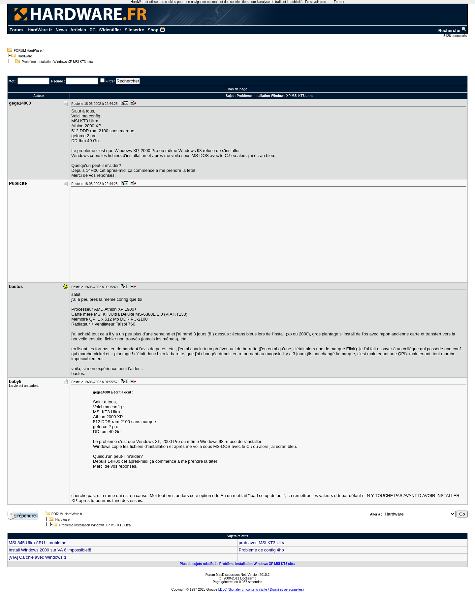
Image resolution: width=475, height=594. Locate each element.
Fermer (339, 2)
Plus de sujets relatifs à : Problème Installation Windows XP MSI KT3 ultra (237, 564)
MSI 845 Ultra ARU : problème (37, 542)
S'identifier (110, 29)
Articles (78, 29)
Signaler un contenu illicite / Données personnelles (265, 589)
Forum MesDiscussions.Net (226, 575)
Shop (157, 29)
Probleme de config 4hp (261, 549)
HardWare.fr (40, 29)
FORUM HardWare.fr (29, 50)
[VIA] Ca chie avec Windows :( (37, 557)
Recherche (452, 30)
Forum (16, 29)
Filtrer (110, 81)
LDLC (222, 589)
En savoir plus (315, 2)
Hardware (25, 56)
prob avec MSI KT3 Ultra (261, 542)
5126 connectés (455, 36)
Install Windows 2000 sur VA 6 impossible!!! (50, 549)
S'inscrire (134, 29)
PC (93, 29)
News (61, 29)
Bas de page (237, 89)
